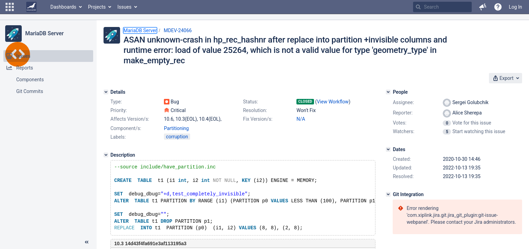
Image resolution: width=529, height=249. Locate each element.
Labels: (118, 137)
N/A (300, 119)
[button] (9, 7)
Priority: (118, 110)
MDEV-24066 (178, 30)
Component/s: (125, 128)
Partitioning (176, 128)
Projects (97, 7)
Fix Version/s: (257, 119)
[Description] (106, 155)
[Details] (106, 92)
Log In (515, 7)
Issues (124, 7)
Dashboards (63, 7)
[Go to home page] (31, 7)
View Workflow (333, 101)
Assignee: (403, 102)
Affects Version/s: (129, 119)
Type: (116, 101)
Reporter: (402, 113)
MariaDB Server (44, 33)
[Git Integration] (388, 194)
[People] (388, 92)
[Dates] (388, 149)
